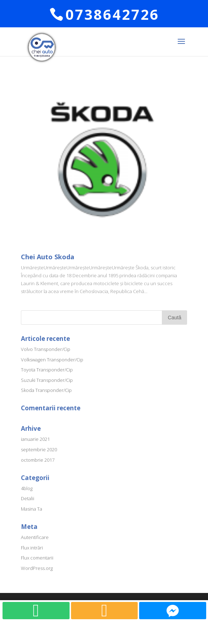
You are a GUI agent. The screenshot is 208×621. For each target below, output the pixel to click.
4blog (26, 488)
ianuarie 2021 (35, 439)
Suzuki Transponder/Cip (47, 380)
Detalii (27, 498)
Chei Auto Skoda (47, 256)
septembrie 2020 (39, 449)
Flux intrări (32, 547)
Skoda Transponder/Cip (46, 390)
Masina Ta (31, 509)
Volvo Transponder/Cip (45, 349)
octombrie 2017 (37, 460)
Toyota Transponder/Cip (47, 369)
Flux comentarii (37, 557)
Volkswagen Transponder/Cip (52, 359)
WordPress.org (37, 568)
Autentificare (35, 537)
